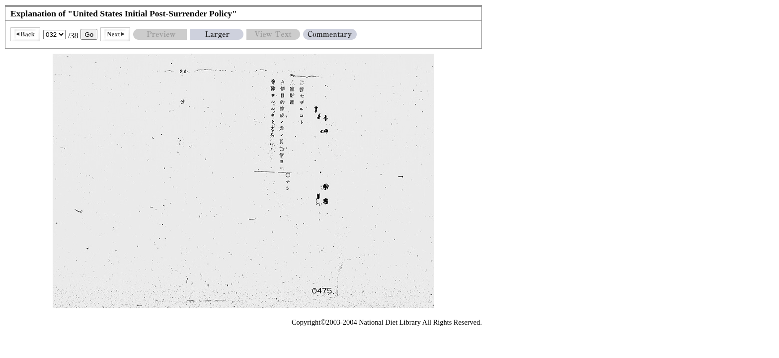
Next (115, 34)
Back (25, 34)
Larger (216, 34)
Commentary (330, 34)
